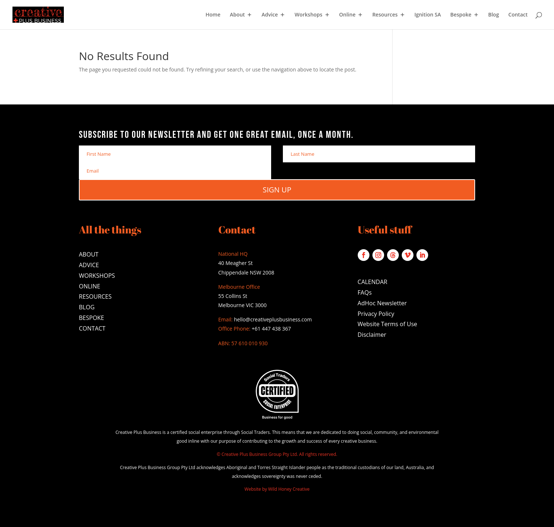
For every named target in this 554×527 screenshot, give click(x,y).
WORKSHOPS (97, 276)
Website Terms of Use (387, 324)
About (237, 15)
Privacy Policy (376, 314)
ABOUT (88, 254)
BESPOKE (91, 318)
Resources (385, 15)
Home (212, 15)
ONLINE (89, 286)
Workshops (308, 15)
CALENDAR (372, 282)
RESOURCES (95, 296)
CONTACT (92, 328)
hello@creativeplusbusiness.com (272, 319)
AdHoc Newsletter (382, 303)
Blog (493, 15)
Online (347, 15)
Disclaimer (372, 335)
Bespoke (460, 15)
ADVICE (89, 265)
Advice (270, 15)
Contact (518, 15)
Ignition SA (427, 15)
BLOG (87, 307)
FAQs (365, 292)
